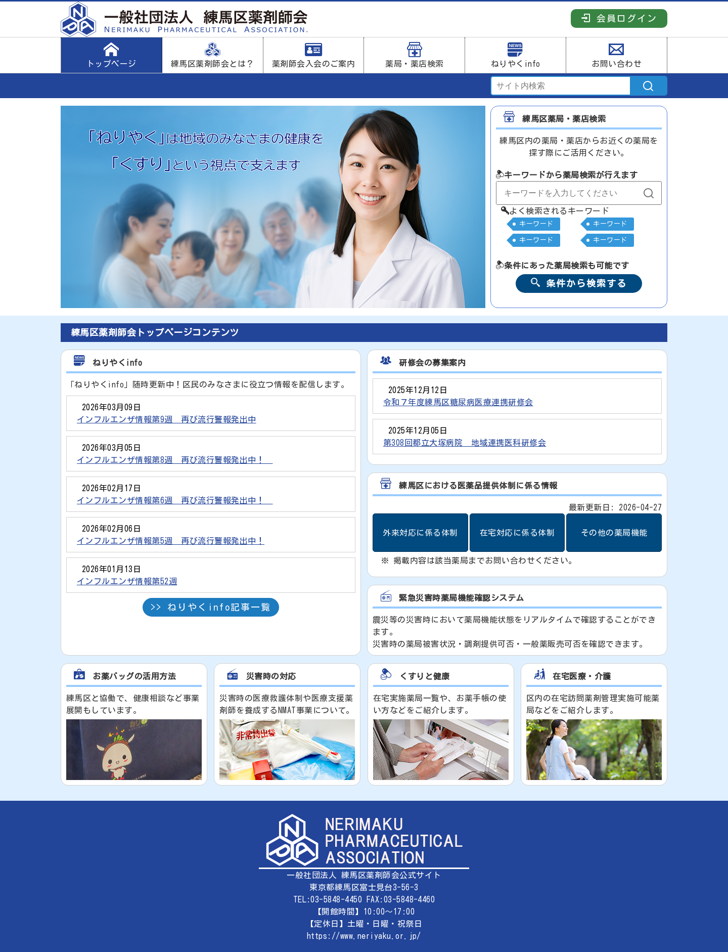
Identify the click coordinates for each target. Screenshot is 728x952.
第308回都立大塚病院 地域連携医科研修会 (464, 443)
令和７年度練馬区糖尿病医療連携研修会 (458, 402)
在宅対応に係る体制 (517, 533)
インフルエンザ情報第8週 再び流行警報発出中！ (175, 460)
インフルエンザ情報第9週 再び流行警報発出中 (166, 419)
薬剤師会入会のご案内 (313, 55)
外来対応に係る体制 (420, 533)
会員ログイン (619, 18)
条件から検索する (579, 283)
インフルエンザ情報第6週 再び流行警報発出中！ (175, 500)
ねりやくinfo (515, 55)
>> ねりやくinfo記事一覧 (211, 607)
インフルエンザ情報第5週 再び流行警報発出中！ (170, 541)
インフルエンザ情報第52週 (127, 581)
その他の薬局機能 (614, 533)
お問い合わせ (616, 55)
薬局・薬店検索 (414, 55)
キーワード (536, 224)
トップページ (111, 55)
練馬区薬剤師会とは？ (212, 55)
